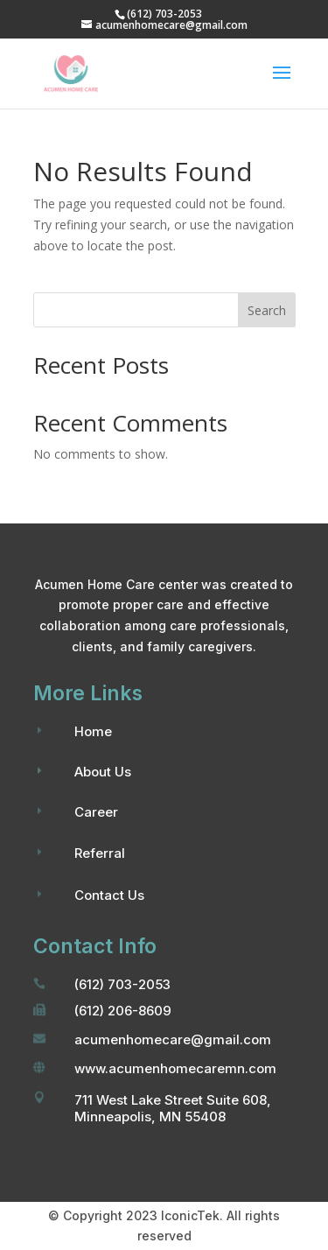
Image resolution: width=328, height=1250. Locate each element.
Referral (99, 853)
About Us (102, 771)
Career (96, 812)
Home (93, 731)
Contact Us (109, 895)
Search (267, 310)
